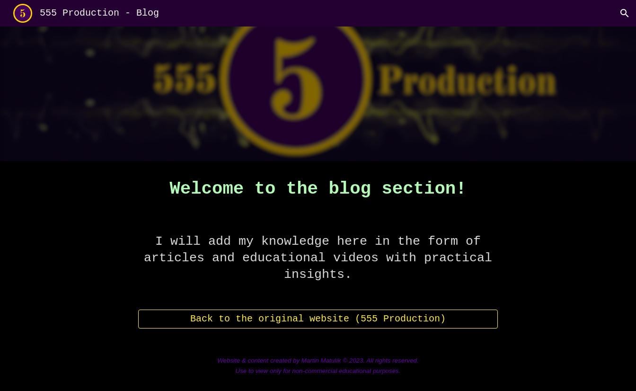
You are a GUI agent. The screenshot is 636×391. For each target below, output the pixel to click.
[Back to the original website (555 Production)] (318, 319)
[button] (624, 13)
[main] (318, 189)
